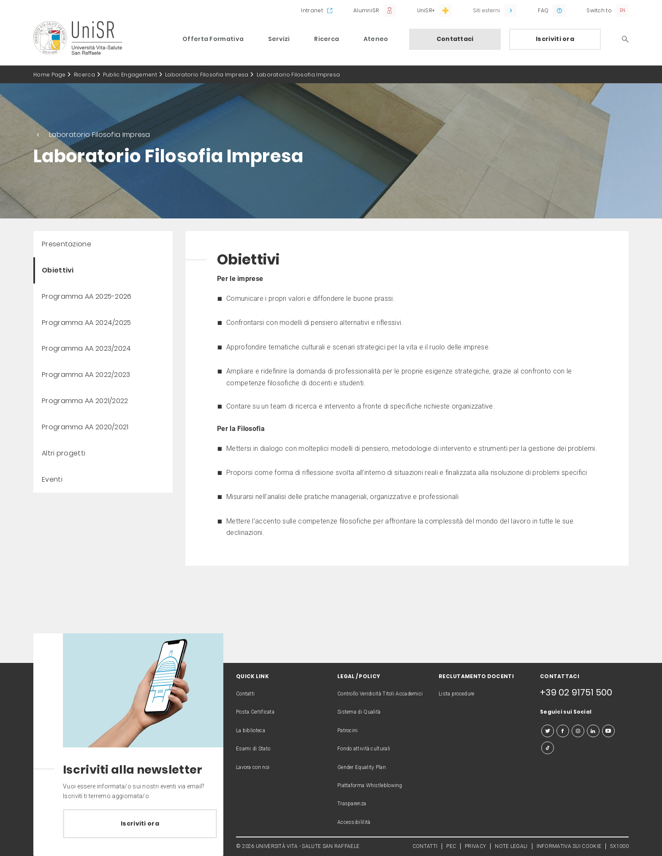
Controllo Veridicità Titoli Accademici (380, 694)
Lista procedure (457, 694)
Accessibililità (354, 822)
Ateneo (376, 39)
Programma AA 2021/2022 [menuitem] (85, 401)
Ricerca (326, 39)
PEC (451, 846)
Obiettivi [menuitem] (58, 270)
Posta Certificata (255, 712)
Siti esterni (486, 10)
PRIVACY (475, 846)
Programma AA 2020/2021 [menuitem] (85, 427)
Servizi (279, 39)
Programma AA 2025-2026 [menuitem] (87, 296)
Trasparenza (351, 804)
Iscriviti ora (555, 39)
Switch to (599, 10)
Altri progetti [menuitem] (63, 453)
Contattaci (455, 39)
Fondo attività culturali (363, 749)
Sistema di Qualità (358, 712)
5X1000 (619, 846)
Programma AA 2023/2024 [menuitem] (86, 348)
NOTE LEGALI (511, 846)
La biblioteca (250, 730)
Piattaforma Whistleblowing (369, 785)
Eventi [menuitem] (52, 479)
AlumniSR (366, 10)
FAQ (543, 10)
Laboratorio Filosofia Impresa (207, 74)
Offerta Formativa (213, 39)
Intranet (312, 10)
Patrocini (347, 730)
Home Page (49, 74)
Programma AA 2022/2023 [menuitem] (86, 374)
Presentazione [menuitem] (66, 244)
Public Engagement (130, 74)
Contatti (245, 694)
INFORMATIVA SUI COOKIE (569, 846)
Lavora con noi (252, 767)
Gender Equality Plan (361, 767)
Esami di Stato (253, 749)
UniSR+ (426, 10)
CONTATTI (424, 846)
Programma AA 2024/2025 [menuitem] (86, 322)
